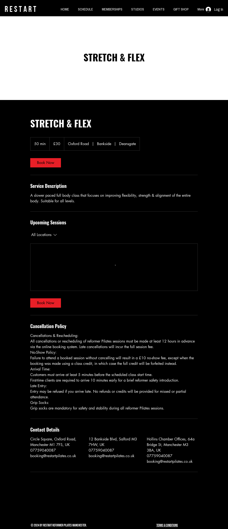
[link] (45, 162)
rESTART (21, 8)
